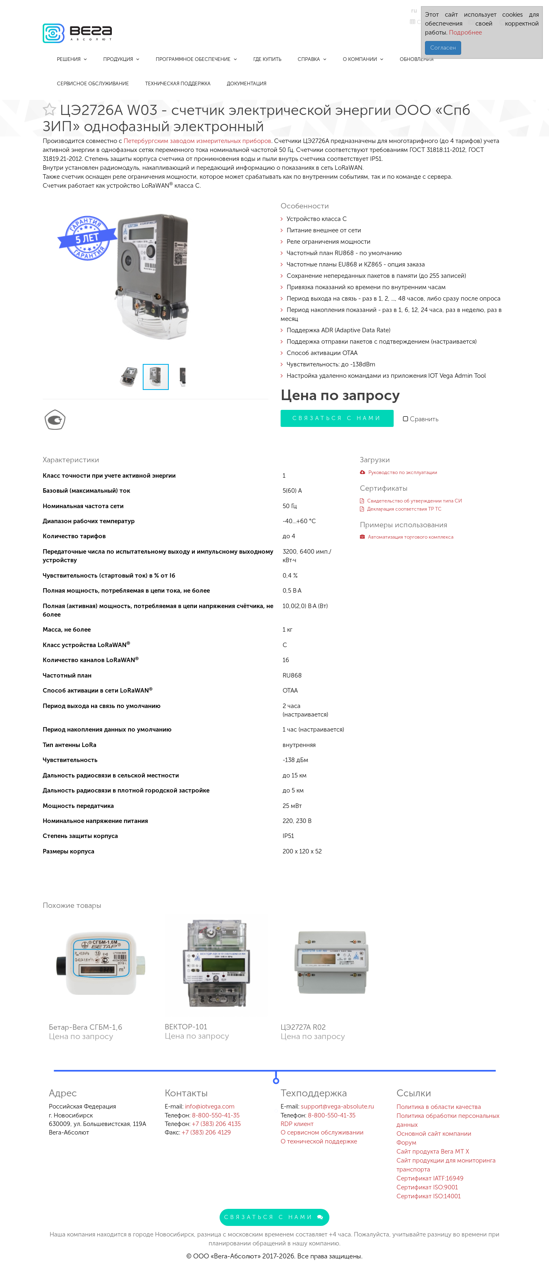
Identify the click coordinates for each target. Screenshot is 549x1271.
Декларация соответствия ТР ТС (401, 509)
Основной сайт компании (433, 1133)
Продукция (121, 59)
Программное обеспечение (196, 59)
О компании (363, 59)
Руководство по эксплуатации (398, 472)
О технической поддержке (319, 1141)
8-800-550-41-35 (216, 1115)
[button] (261, 201)
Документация (246, 84)
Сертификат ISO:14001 (428, 1196)
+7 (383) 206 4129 (206, 1132)
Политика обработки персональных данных (447, 1120)
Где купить (267, 59)
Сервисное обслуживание (93, 84)
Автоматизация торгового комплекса (406, 537)
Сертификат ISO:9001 (427, 1187)
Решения (72, 59)
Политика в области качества (438, 1107)
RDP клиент (297, 1124)
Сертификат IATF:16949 (430, 1178)
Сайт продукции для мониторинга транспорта (446, 1165)
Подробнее (464, 32)
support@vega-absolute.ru (337, 1106)
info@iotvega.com (210, 1106)
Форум (406, 1142)
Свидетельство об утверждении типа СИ (411, 501)
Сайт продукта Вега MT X (432, 1151)
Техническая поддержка (178, 84)
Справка (312, 59)
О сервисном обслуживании (322, 1132)
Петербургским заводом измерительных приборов (197, 141)
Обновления (417, 59)
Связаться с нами (337, 418)
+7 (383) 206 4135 (216, 1124)
